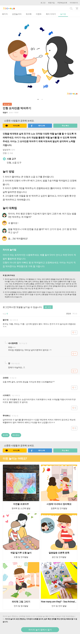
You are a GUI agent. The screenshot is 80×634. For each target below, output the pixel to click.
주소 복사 (65, 125)
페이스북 (38, 125)
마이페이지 (74, 2)
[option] (40, 57)
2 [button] (42, 99)
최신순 (74, 313)
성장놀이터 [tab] (17, 14)
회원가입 (51, 2)
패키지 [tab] (5, 14)
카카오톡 (12, 125)
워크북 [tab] (29, 14)
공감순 (68, 313)
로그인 (43, 2)
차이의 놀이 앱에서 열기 (40, 629)
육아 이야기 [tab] (51, 14)
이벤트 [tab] (39, 14)
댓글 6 (5, 112)
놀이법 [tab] (63, 14)
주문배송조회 (62, 2)
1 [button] (38, 99)
